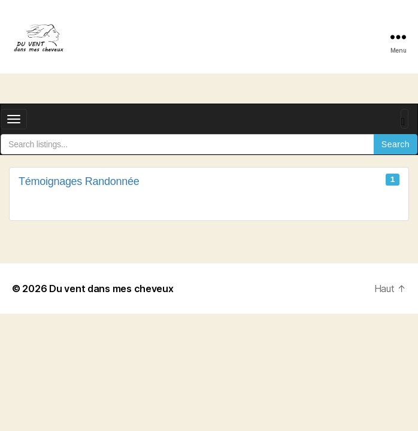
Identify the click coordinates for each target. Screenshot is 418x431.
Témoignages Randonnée (209, 180)
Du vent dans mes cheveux (111, 289)
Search (395, 144)
